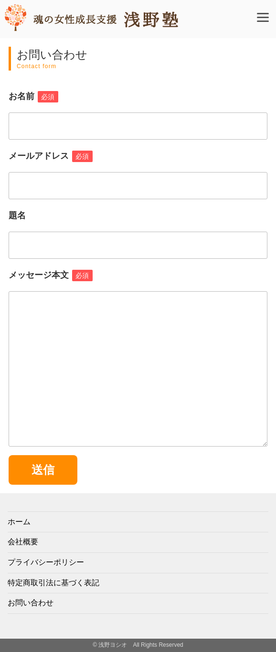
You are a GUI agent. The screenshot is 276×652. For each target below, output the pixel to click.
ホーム (19, 522)
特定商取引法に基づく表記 (53, 583)
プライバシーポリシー (46, 562)
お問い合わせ (30, 603)
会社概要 (23, 542)
